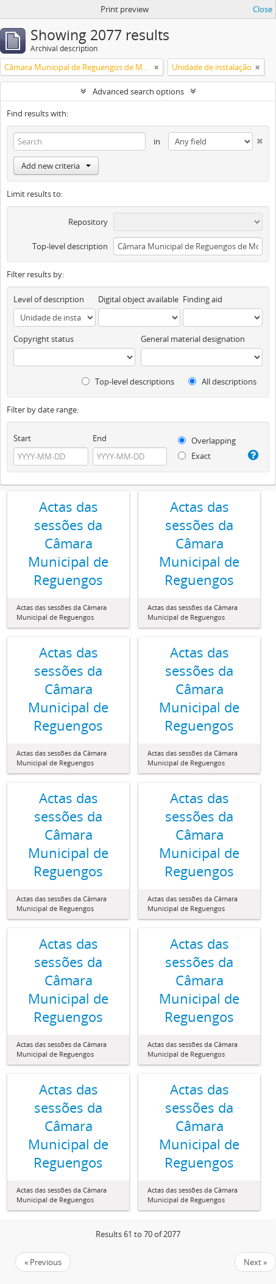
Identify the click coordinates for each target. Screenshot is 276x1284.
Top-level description (70, 246)
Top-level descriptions (128, 381)
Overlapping (207, 440)
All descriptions (222, 381)
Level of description (48, 299)
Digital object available (138, 299)
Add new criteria (56, 165)
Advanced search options (138, 91)
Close (262, 9)
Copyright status (43, 338)
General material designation (193, 338)
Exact (194, 455)
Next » (255, 1262)
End (100, 438)
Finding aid (202, 299)
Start (22, 438)
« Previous (43, 1262)
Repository (88, 221)
